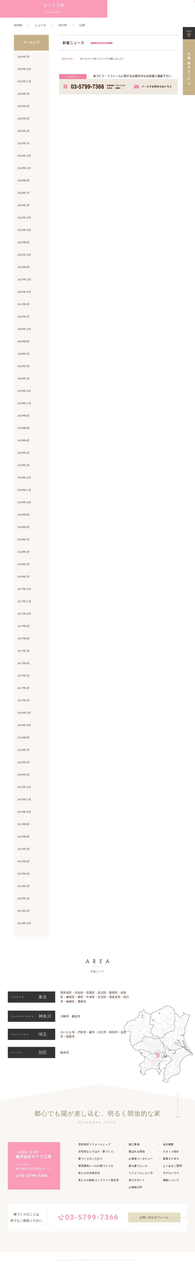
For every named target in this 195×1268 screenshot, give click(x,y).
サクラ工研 (19, 7)
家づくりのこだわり (90, 1158)
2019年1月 (23, 465)
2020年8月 (23, 341)
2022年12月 (24, 254)
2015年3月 (23, 886)
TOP (178, 1117)
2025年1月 (23, 143)
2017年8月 (23, 638)
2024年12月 (24, 155)
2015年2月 (23, 898)
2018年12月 (24, 477)
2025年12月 (24, 69)
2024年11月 (24, 168)
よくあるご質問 (172, 1165)
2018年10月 (24, 502)
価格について (171, 1180)
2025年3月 (23, 118)
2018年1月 (23, 576)
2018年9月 (23, 514)
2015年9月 (23, 824)
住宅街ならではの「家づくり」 (97, 1151)
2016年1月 (23, 774)
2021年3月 (23, 304)
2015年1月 (23, 911)
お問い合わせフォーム (154, 1217)
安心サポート (137, 1180)
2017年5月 (23, 675)
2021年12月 (24, 279)
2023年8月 (23, 242)
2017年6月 (23, 663)
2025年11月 (24, 81)
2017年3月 (23, 688)
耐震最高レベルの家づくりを (95, 1165)
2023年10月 (24, 230)
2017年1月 (23, 700)
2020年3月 (23, 366)
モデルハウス (171, 1173)
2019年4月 (23, 440)
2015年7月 (23, 849)
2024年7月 (23, 192)
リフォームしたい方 (141, 1173)
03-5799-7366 (34, 1175)
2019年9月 (23, 415)
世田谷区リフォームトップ (94, 1144)
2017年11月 (24, 601)
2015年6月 (23, 861)
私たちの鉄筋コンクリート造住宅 (98, 1180)
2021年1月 (23, 316)
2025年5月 (23, 93)
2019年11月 (24, 403)
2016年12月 (24, 712)
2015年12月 (24, 787)
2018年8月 (23, 527)
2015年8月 (23, 836)
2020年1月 (23, 378)
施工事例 (134, 1144)
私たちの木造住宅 (89, 1173)
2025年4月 (23, 106)
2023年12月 (24, 217)
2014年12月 (24, 923)
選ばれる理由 (137, 1151)
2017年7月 (23, 651)
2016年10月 (24, 725)
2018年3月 (23, 564)
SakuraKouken (19, 14)
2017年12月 (24, 589)
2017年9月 (23, 626)
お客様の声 (135, 1187)
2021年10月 (24, 291)
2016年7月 (23, 750)
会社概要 (168, 1144)
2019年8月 (23, 428)
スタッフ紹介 (171, 1151)
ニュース (40, 25)
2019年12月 (24, 391)
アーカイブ (31, 42)
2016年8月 (23, 737)
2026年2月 (23, 56)
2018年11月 (24, 490)
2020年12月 (24, 329)
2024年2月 (23, 205)
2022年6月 (23, 267)
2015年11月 (24, 799)
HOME (18, 25)
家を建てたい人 (138, 1165)
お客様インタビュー (141, 1158)
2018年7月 (23, 539)
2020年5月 (23, 353)
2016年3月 (23, 762)
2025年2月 (23, 131)
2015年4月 (23, 873)
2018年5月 (23, 551)
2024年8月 (23, 180)
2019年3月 (23, 452)
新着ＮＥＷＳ (171, 1158)
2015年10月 (24, 811)
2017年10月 (24, 613)
